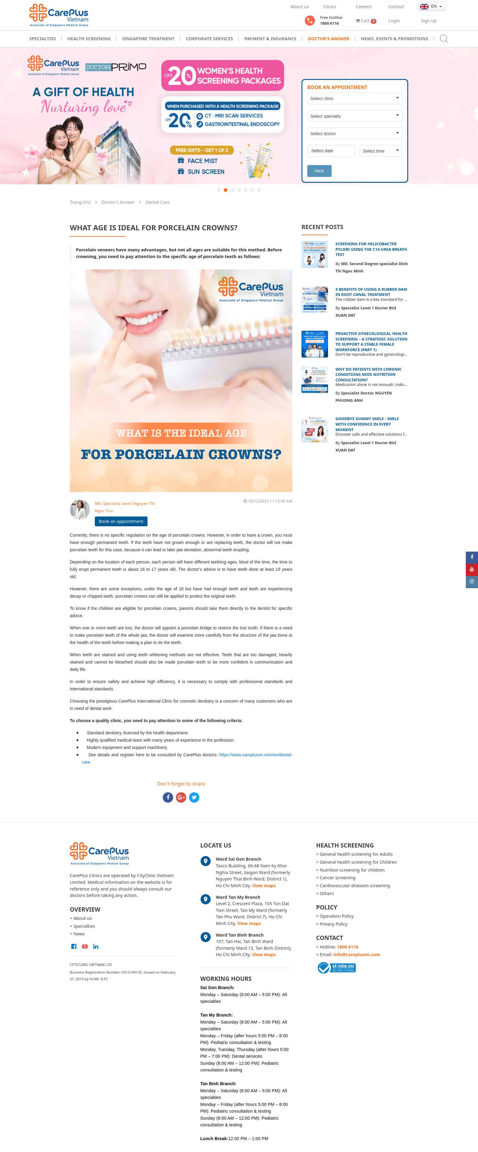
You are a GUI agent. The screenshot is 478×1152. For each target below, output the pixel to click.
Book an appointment (121, 521)
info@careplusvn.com (357, 954)
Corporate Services (209, 38)
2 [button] (225, 190)
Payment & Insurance (270, 38)
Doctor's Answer (329, 38)
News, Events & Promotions (394, 38)
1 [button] (219, 190)
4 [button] (239, 190)
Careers (364, 6)
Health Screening (89, 38)
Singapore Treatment (148, 38)
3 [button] (232, 190)
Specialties (42, 38)
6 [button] (252, 190)
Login (394, 20)
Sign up (429, 20)
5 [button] (246, 190)
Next (319, 170)
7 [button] (259, 190)
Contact (396, 6)
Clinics (329, 6)
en (429, 6)
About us (300, 6)
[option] (239, 115)
